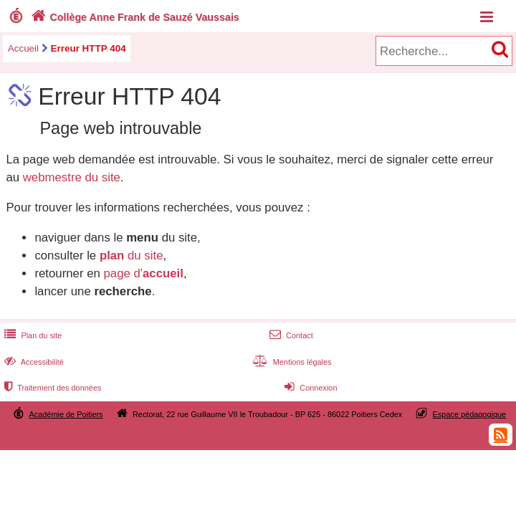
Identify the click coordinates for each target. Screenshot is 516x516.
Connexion (309, 387)
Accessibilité (32, 362)
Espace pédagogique (470, 414)
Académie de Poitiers (66, 414)
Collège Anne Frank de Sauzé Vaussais (133, 17)
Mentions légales (290, 362)
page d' (143, 273)
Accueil (23, 48)
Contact (290, 335)
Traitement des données (51, 387)
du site (131, 255)
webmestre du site (71, 177)
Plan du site (31, 335)
